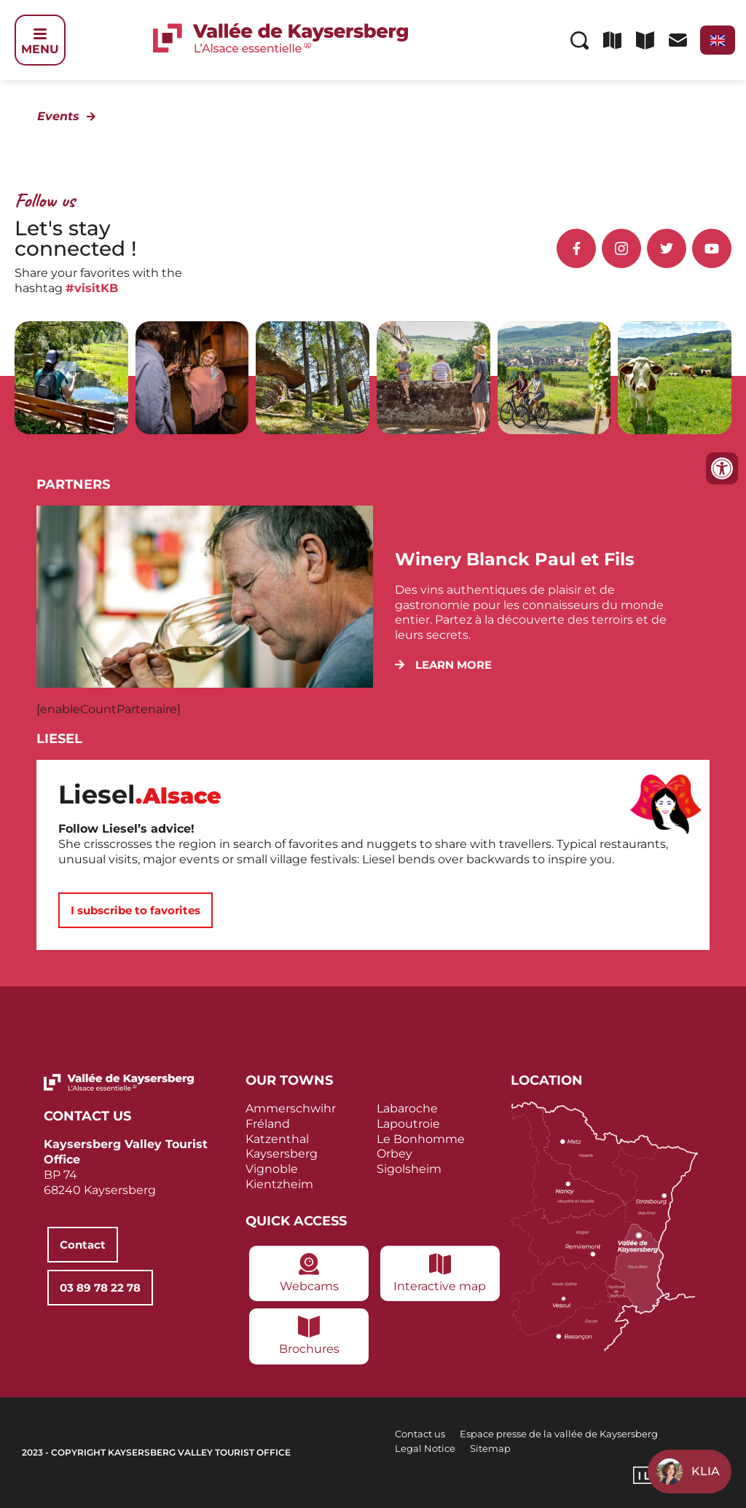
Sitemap (490, 1448)
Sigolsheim (409, 1169)
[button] (443, 664)
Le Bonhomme (421, 1139)
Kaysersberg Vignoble (282, 1161)
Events (58, 116)
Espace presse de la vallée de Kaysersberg (559, 1434)
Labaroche (407, 1108)
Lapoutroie (408, 1124)
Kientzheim (279, 1184)
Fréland (268, 1124)
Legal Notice (425, 1448)
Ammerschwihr (291, 1108)
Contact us (420, 1434)
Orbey (394, 1154)
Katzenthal (277, 1139)
